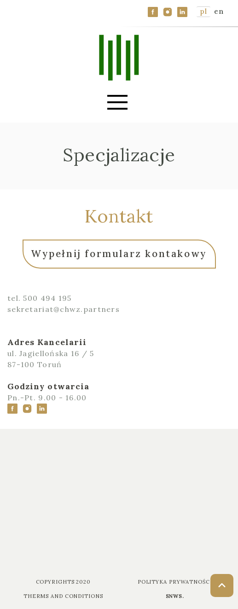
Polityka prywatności (175, 582)
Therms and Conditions (63, 596)
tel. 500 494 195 (39, 298)
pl (203, 11)
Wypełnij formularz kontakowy (119, 253)
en (218, 11)
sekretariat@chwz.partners (63, 309)
